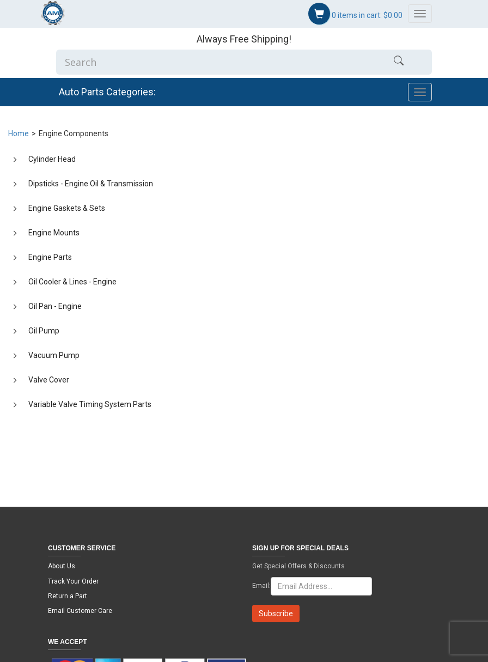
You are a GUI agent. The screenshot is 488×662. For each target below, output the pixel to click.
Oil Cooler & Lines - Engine (72, 281)
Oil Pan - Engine (55, 306)
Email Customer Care (80, 611)
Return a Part (67, 596)
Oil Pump (43, 330)
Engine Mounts (54, 232)
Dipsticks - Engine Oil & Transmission (90, 183)
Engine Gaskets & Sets (66, 208)
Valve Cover (48, 379)
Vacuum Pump (54, 355)
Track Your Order (73, 581)
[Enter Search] (211, 62)
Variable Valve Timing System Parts (89, 404)
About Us (61, 566)
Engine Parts (50, 257)
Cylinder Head (52, 159)
